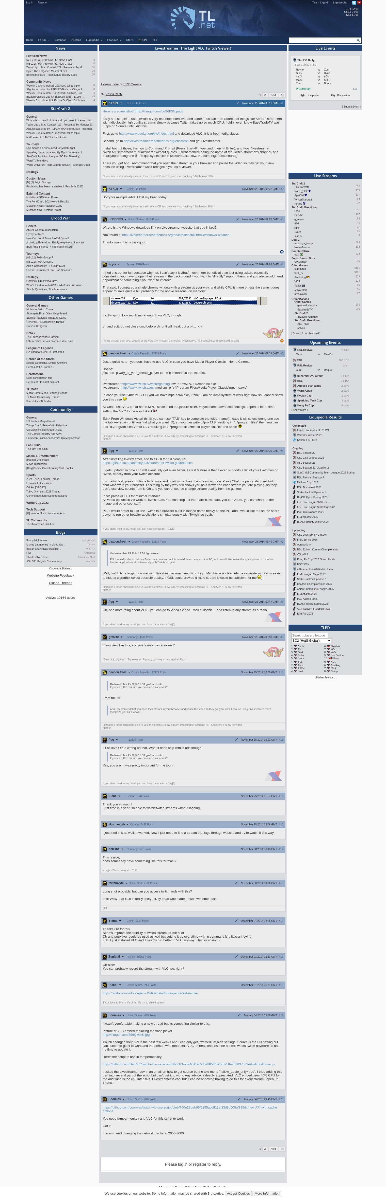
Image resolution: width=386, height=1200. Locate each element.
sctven (301, 328)
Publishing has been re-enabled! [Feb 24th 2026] (54, 186)
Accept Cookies (238, 1193)
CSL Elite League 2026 (310, 457)
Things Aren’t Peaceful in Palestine (46, 425)
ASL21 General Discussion (42, 229)
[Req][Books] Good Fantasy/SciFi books (49, 468)
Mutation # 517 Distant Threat (43, 209)
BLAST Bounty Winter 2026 (313, 521)
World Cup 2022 (37, 503)
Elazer (336, 658)
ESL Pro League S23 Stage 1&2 (316, 507)
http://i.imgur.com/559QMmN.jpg (126, 1034)
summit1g (300, 268)
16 (93, 67)
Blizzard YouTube (307, 316)
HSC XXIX (303, 564)
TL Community (36, 520)
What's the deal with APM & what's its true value (54, 285)
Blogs (60, 532)
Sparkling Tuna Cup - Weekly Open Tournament (54, 152)
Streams (76, 39)
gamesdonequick (307, 305)
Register (43, 2)
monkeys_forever (304, 243)
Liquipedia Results (325, 417)
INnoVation (337, 655)
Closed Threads (60, 583)
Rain (300, 662)
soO (333, 652)
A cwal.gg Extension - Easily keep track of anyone (55, 242)
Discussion (340, 95)
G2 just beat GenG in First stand (45, 351)
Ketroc (298, 203)
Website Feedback (60, 575)
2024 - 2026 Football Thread (42, 478)
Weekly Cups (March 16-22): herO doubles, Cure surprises (55, 92)
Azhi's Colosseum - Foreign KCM (45, 265)
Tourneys (32, 144)
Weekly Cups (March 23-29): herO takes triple (53, 85)
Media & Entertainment (42, 456)
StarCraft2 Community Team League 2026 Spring (325, 472)
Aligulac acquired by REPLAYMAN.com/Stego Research (55, 89)
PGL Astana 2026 (307, 598)
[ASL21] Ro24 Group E (39, 261)
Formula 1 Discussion (38, 483)
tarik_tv (298, 273)
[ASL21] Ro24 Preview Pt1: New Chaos (49, 63)
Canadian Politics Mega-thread (44, 429)
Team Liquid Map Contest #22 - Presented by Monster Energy (55, 67)
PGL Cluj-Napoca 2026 (310, 511)
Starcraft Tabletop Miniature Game (46, 317)
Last (300, 671)
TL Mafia (32, 389)
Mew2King (300, 289)
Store (129, 39)
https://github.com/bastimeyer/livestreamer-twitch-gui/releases (148, 463)
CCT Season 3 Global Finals (313, 608)
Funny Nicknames (36, 540)
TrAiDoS (90, 544)
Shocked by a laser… (38, 557)
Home (29, 39)
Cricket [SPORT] (36, 487)
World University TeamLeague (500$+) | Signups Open (58, 164)
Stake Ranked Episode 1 (311, 492)
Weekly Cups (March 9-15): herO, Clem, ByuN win (55, 100)
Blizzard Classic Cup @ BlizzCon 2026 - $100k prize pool (55, 96)
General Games (37, 305)
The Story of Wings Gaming (42, 336)
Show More (299, 409)
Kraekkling (89, 553)
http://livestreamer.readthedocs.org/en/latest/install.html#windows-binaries (175, 235)
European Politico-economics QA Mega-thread (53, 437)
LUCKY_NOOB (87, 540)
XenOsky (90, 548)
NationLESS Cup (307, 439)
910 (296, 223)
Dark (301, 652)
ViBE (297, 281)
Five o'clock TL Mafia (38, 401)
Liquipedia (340, 2)
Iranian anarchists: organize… (43, 548)
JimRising (300, 277)
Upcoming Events (325, 342)
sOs (333, 649)
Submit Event (351, 106)
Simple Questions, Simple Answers (46, 289)
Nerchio (335, 646)
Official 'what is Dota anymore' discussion (50, 341)
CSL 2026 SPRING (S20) (312, 534)
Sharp (334, 671)
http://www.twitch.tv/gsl (137, 387)
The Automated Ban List (40, 524)
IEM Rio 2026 (305, 613)
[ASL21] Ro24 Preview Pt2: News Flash (49, 59)
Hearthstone (35, 374)
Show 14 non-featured (306, 333)
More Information (267, 1193)
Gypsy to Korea (35, 234)
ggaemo (299, 219)
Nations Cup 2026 (307, 482)
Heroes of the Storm (40, 359)
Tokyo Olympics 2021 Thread (43, 491)
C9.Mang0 (300, 261)
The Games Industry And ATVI (44, 433)
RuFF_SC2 (300, 191)
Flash (301, 665)
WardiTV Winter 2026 (309, 435)
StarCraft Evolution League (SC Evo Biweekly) (53, 156)
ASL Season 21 (306, 462)
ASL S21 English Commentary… (45, 561)
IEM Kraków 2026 (307, 516)
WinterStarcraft (303, 199)
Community (60, 409)
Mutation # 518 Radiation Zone (44, 205)
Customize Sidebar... (60, 568)
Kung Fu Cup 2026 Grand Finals (316, 559)
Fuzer (297, 285)
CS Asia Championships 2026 (314, 583)
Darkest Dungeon (36, 326)
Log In (29, 2)
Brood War (60, 218)
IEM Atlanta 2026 (307, 593)
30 (93, 71)
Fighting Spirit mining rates (41, 280)
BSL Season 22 (306, 452)
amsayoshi (300, 293)
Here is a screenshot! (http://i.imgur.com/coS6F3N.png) (143, 111)
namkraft (90, 561)
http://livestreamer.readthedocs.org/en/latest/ (156, 141)
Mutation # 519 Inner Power (42, 197)
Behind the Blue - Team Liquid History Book (51, 74)
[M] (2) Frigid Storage (38, 182)
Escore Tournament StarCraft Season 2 (49, 270)
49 (93, 96)
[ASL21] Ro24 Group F (39, 257)
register (199, 1164)
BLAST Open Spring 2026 (312, 497)
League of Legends (39, 348)
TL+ (154, 39)
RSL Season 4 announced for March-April (50, 147)
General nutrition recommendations (46, 495)
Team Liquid (320, 2)
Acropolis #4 (304, 544)
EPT (142, 40)
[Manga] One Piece (37, 459)
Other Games (61, 297)
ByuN (301, 646)
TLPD (325, 627)
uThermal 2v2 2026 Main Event (315, 569)
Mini (333, 668)
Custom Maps (36, 178)
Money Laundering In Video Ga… (45, 544)
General (31, 116)
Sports (31, 475)
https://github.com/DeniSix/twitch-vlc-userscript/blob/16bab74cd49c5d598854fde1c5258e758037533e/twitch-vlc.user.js (189, 1064)
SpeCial (299, 195)
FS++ (29, 552)
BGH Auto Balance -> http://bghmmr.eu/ (49, 246)
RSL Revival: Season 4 (310, 477)
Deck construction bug (39, 377)
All (282, 94)
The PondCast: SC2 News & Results (47, 201)
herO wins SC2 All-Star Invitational (46, 137)
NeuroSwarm (302, 247)
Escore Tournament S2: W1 (313, 430)
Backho (298, 215)
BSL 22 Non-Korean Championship (317, 549)
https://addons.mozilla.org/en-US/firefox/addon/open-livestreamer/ (150, 993)
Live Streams (325, 175)
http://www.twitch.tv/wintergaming (145, 384)
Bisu (333, 662)
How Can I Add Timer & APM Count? (47, 238)
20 (93, 74)
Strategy (32, 172)
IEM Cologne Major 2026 (311, 574)
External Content (38, 193)
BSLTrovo (303, 323)
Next (273, 94)
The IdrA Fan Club (37, 448)
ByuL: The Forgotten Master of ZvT (46, 71)
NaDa (297, 231)
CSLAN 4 (302, 554)
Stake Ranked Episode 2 (311, 579)
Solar (301, 655)
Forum (44, 39)
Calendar (60, 39)
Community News (38, 81)
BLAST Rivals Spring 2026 (312, 603)
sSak (297, 227)
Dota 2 (30, 333)
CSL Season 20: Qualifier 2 (313, 467)
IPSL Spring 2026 (307, 539)
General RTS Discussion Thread (45, 321)
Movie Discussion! (37, 463)
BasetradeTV (305, 309)
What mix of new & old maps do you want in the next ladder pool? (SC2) (60, 120)
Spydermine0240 (86, 557)
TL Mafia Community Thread (42, 397)
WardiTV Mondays (37, 160)
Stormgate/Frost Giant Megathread (46, 313)
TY (299, 649)
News (60, 48)
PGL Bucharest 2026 (309, 487)
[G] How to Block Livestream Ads (45, 513)
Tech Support (35, 509)
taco (296, 254)
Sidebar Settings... (325, 677)
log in (182, 1164)
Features (114, 39)
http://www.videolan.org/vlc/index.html (146, 133)
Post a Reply (111, 94)
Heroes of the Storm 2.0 (40, 366)
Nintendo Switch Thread (40, 309)
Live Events (326, 48)
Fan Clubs (33, 445)
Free (297, 210)
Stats (301, 658)
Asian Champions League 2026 (315, 588)
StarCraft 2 (60, 108)
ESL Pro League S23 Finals (313, 502)
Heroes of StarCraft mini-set (42, 382)
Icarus (298, 236)
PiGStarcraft (303, 88)
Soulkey (335, 665)
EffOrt (301, 668)
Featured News (36, 56)
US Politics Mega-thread (40, 421)
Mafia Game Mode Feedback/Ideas (46, 392)
